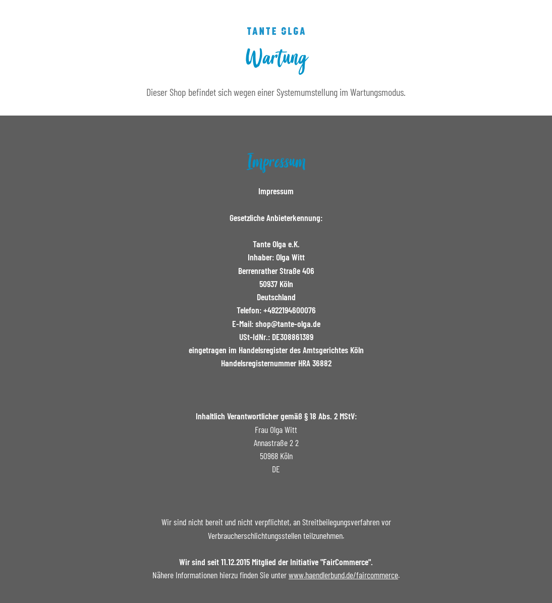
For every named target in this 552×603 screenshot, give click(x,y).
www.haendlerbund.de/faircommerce (343, 574)
